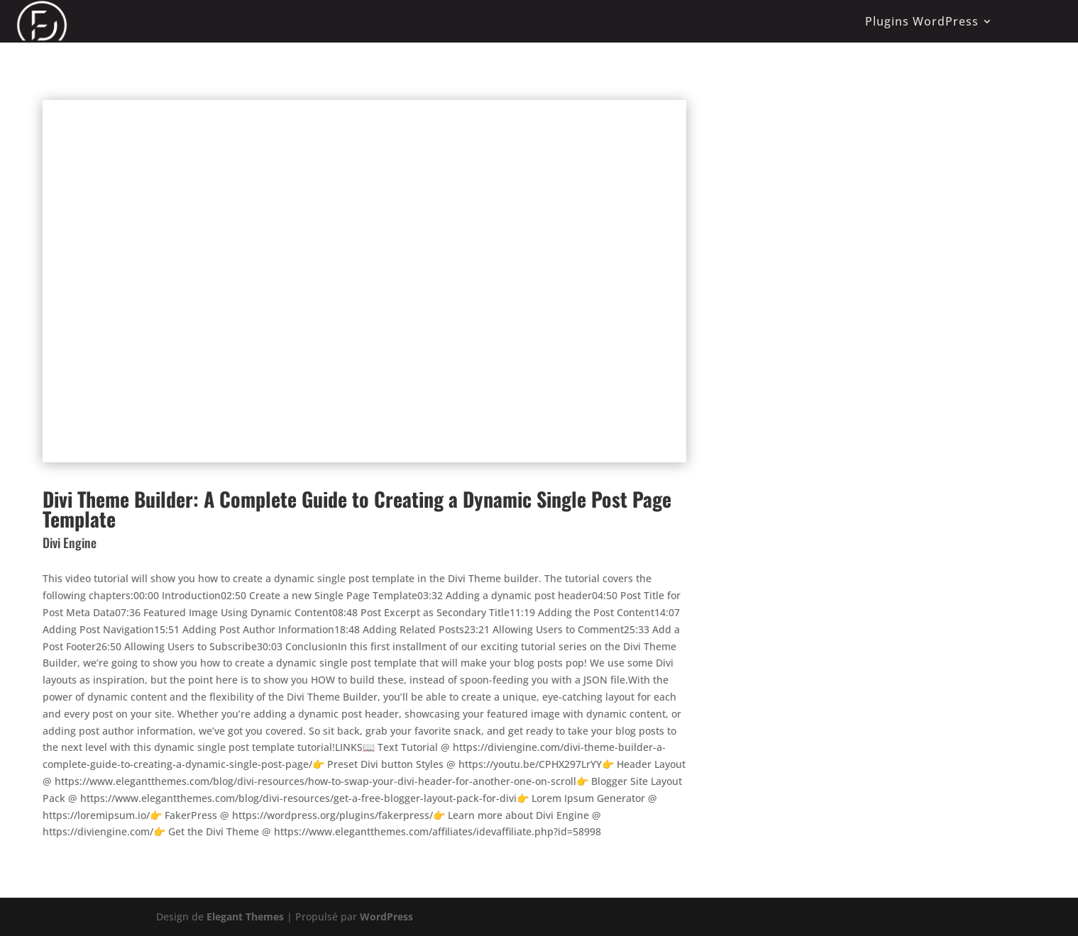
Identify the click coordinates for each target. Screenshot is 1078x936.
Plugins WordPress (922, 21)
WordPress (386, 916)
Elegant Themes (245, 916)
